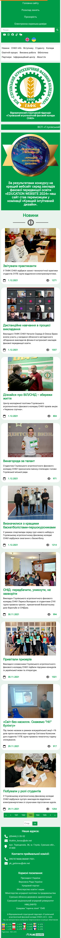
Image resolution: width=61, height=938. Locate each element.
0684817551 (28, 859)
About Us (41, 57)
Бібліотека (43, 52)
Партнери (7, 57)
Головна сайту (31, 3)
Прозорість (30, 16)
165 (44, 815)
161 (16, 815)
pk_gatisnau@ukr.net (19, 863)
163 (30, 815)
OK (35, 823)
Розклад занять (30, 10)
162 (23, 815)
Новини (5, 48)
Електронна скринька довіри (30, 23)
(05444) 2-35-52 (17, 836)
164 (37, 815)
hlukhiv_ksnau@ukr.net (20, 840)
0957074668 (15, 859)
